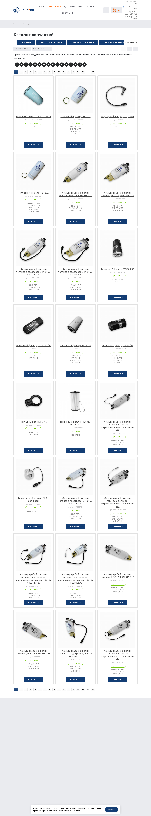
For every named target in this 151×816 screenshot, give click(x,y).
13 (73, 72)
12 (68, 72)
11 (63, 72)
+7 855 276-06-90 (131, 2)
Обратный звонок (132, 12)
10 (59, 72)
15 (82, 72)
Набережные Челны (131, 17)
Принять (111, 809)
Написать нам (132, 8)
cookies (49, 808)
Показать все (132, 43)
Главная (16, 24)
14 (78, 72)
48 (93, 72)
